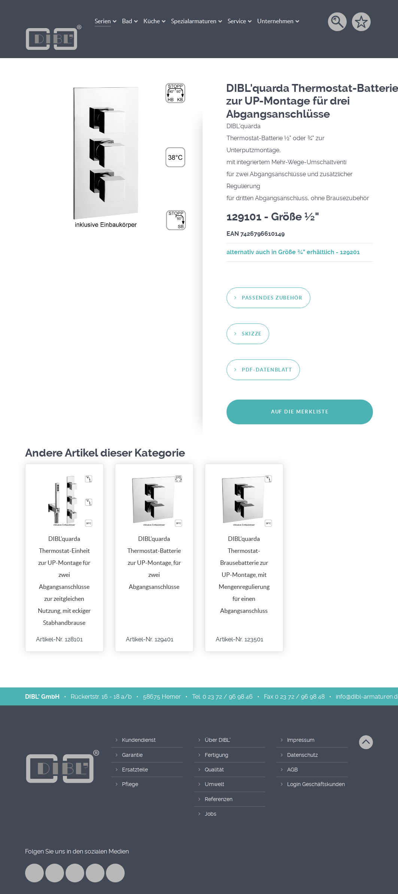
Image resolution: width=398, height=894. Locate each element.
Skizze (252, 317)
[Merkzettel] (362, 22)
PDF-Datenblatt (267, 353)
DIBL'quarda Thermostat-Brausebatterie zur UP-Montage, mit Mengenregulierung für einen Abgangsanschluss (244, 558)
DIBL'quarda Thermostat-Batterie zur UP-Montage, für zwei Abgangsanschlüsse (154, 546)
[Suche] (338, 22)
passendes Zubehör (272, 282)
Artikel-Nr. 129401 (149, 623)
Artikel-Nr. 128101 (59, 623)
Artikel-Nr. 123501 (239, 623)
